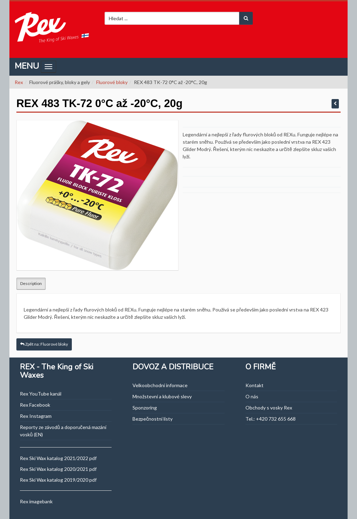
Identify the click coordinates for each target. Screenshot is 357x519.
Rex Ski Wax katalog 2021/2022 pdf (58, 458)
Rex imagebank (36, 501)
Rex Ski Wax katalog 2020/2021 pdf (58, 469)
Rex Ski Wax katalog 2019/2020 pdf (58, 480)
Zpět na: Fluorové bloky (44, 344)
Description (31, 283)
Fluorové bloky (112, 82)
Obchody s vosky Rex (268, 408)
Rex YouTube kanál (40, 394)
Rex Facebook (35, 405)
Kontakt (254, 385)
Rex (19, 82)
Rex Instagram (36, 416)
